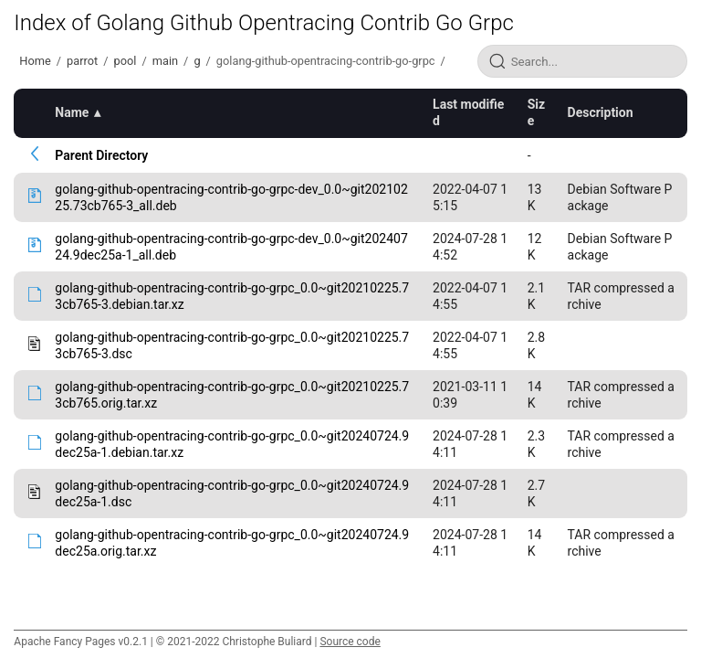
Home (34, 61)
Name (72, 112)
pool (125, 61)
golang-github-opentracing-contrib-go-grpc (325, 61)
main (165, 61)
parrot (82, 61)
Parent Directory (101, 155)
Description (600, 112)
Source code (349, 641)
